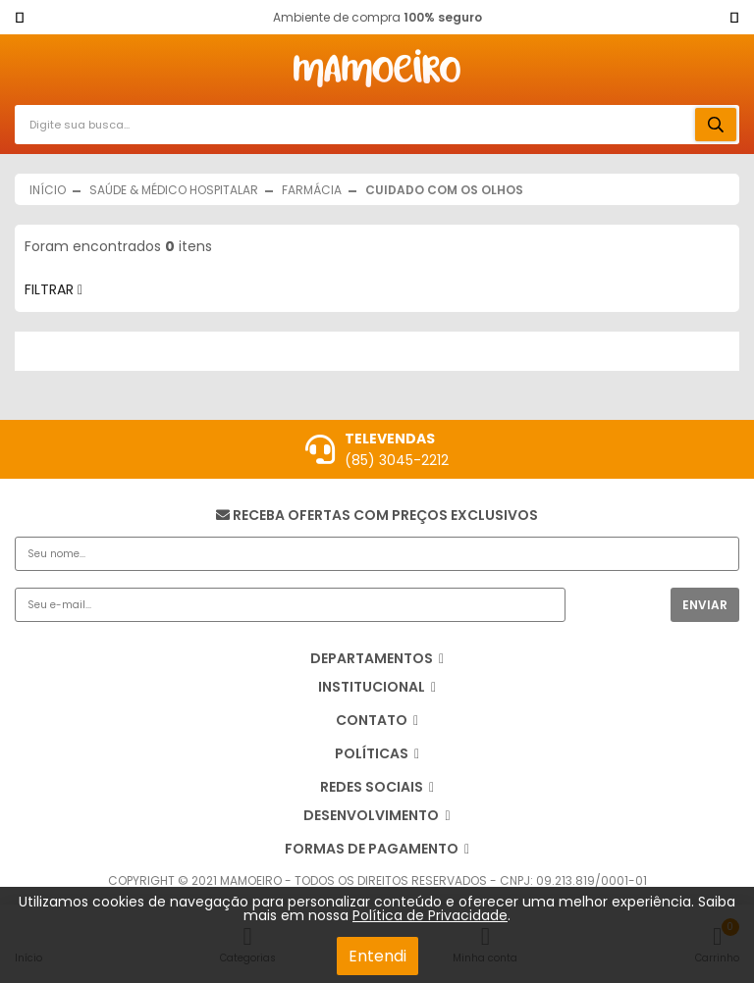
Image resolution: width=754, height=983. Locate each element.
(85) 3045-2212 (397, 460)
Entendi (377, 956)
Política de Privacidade (430, 915)
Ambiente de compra (377, 17)
